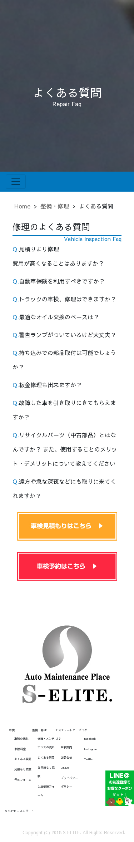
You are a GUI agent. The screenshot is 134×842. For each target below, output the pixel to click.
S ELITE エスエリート (19, 811)
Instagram (90, 749)
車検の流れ (21, 738)
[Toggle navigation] (16, 181)
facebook (90, 738)
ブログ (83, 730)
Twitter (89, 759)
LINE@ (65, 767)
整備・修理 (54, 206)
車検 (12, 730)
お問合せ (66, 757)
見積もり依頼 (22, 769)
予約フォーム (22, 780)
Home (22, 206)
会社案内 (66, 747)
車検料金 (20, 749)
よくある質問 (22, 759)
